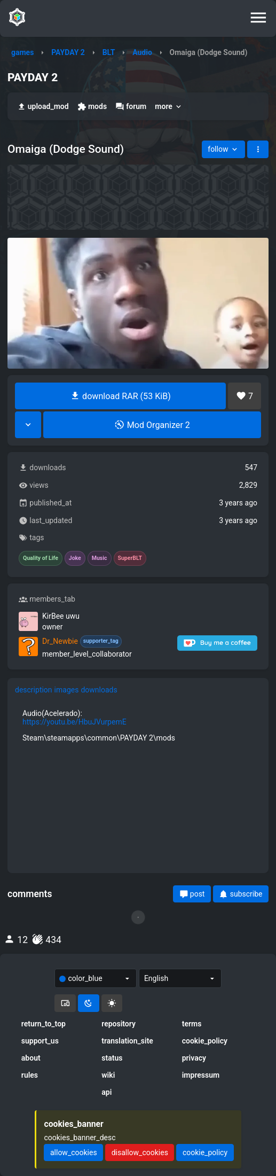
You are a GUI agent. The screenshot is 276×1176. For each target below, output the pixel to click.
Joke (75, 558)
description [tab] (33, 690)
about (31, 1058)
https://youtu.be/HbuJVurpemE (74, 722)
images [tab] (66, 690)
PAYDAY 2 (68, 52)
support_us (40, 1041)
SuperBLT (130, 558)
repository (118, 1023)
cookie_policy (204, 1041)
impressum (201, 1075)
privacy (194, 1058)
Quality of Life (40, 558)
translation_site (127, 1041)
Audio (142, 52)
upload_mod (43, 106)
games (22, 52)
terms (192, 1023)
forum (130, 106)
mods (92, 106)
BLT (108, 52)
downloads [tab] (99, 690)
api (106, 1092)
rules (29, 1075)
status (111, 1058)
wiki (108, 1075)
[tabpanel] (138, 726)
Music (99, 558)
